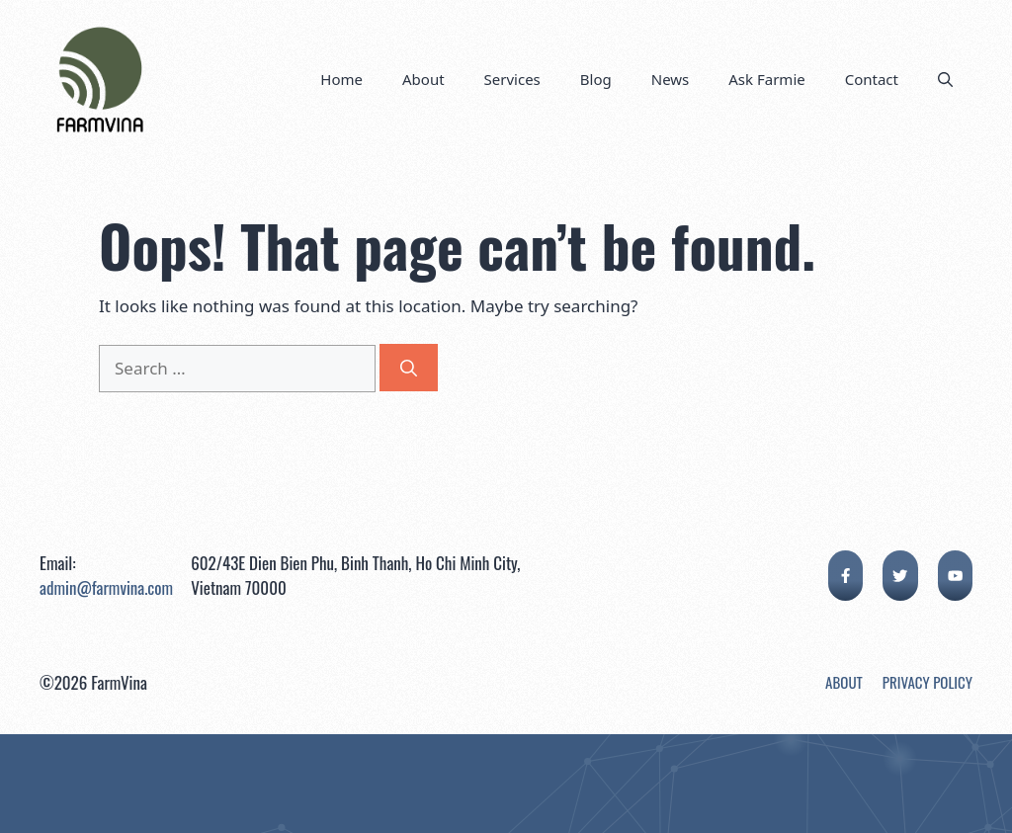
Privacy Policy (927, 682)
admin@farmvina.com (106, 587)
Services (512, 79)
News (670, 79)
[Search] (409, 367)
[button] (945, 79)
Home (341, 79)
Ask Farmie (766, 79)
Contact (871, 79)
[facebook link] (845, 575)
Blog (596, 79)
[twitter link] (900, 575)
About (423, 79)
